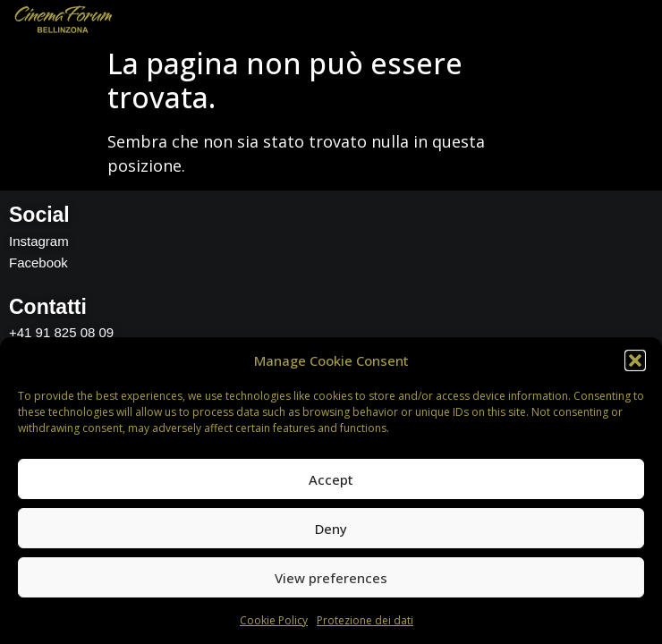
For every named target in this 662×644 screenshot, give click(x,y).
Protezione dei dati (365, 620)
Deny (331, 529)
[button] (635, 360)
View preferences (331, 578)
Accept (331, 479)
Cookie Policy (274, 620)
